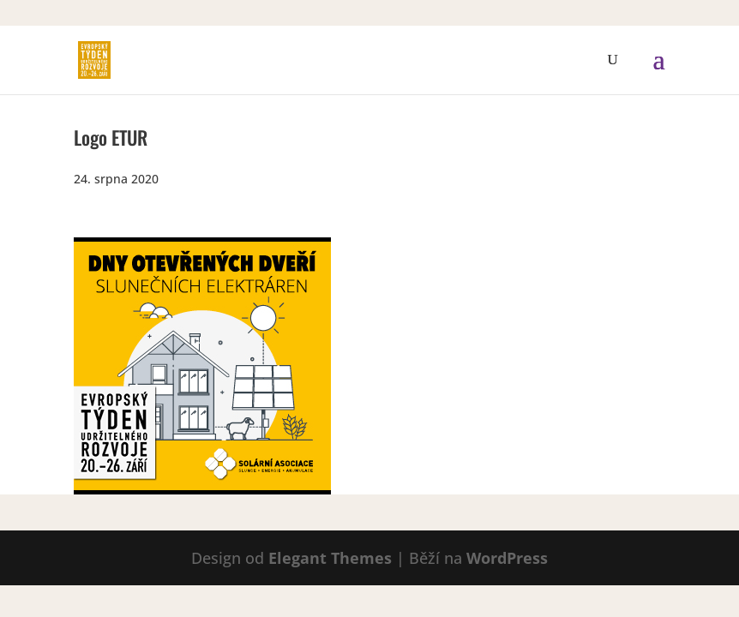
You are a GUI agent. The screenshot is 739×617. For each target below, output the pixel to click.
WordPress (507, 558)
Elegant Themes (330, 558)
